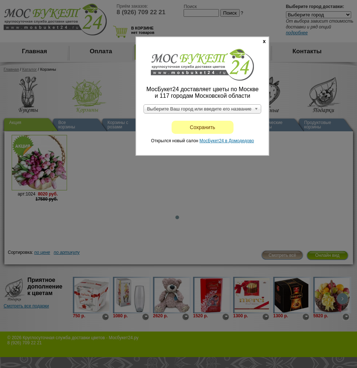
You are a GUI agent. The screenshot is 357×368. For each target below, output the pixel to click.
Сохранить (202, 127)
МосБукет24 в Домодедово (227, 140)
